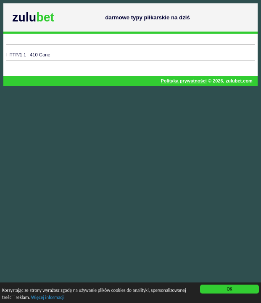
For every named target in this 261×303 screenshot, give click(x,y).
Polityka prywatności (183, 80)
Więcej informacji (47, 298)
